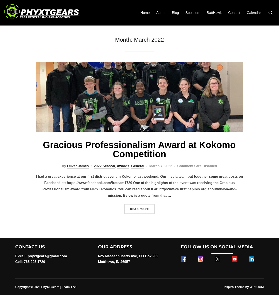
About (160, 13)
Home (145, 13)
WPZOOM (257, 287)
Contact (234, 13)
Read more (142, 208)
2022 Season (104, 166)
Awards (123, 166)
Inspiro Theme (234, 287)
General (137, 166)
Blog (175, 13)
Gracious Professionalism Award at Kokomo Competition (139, 149)
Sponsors (192, 13)
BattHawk (214, 13)
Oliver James (78, 166)
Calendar (254, 13)
